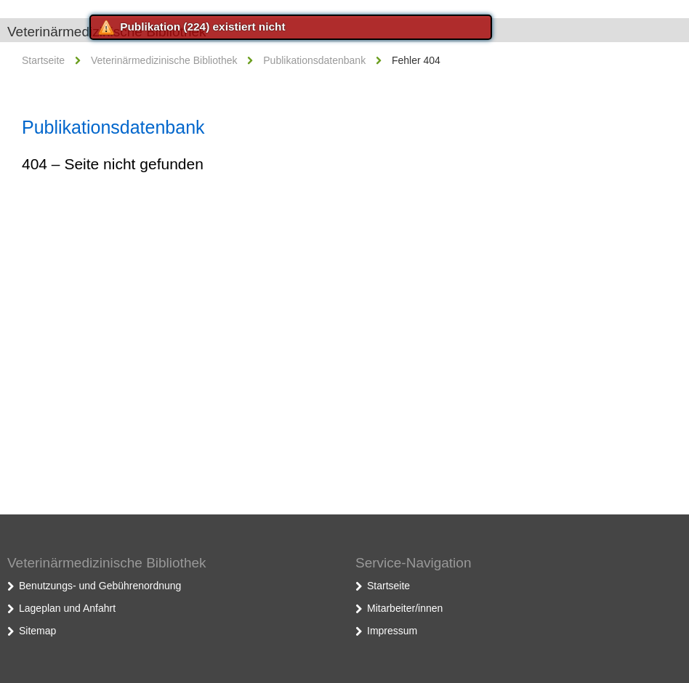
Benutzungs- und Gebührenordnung (100, 585)
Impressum (392, 630)
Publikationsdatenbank (314, 60)
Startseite (43, 60)
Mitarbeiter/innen (405, 608)
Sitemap (37, 630)
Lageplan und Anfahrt (67, 608)
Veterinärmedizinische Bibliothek (164, 60)
